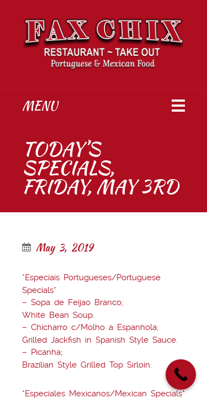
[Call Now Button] (181, 374)
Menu (39, 105)
